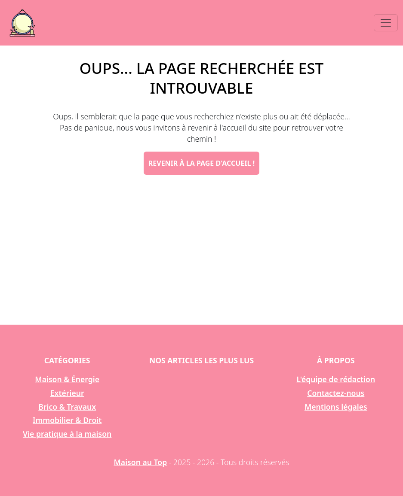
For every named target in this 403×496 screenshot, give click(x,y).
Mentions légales (336, 407)
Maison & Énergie (67, 379)
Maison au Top (140, 462)
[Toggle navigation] (386, 22)
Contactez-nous (335, 393)
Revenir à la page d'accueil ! (201, 163)
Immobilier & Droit (67, 420)
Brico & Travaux (67, 407)
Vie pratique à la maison (67, 434)
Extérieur (67, 393)
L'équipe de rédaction (335, 379)
